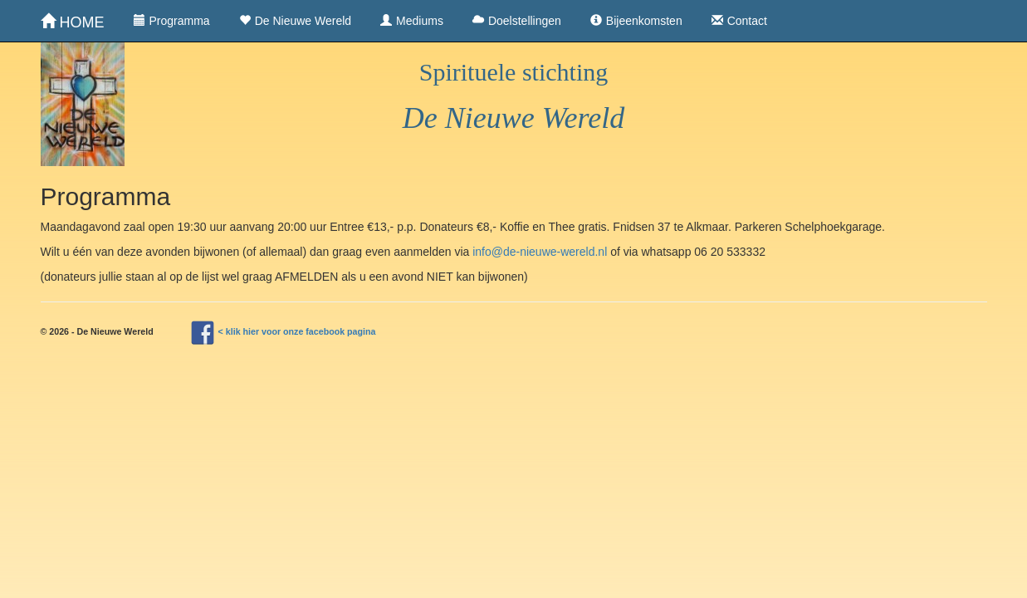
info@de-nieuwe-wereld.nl (539, 251)
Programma (172, 20)
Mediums (411, 20)
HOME (73, 22)
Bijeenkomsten (636, 20)
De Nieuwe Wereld (295, 20)
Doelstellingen (516, 20)
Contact (739, 20)
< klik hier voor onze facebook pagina (297, 331)
